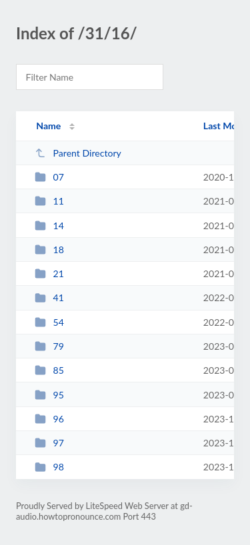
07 (49, 177)
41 (49, 297)
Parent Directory (78, 153)
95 (49, 394)
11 (49, 201)
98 (49, 466)
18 (49, 249)
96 (49, 418)
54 (49, 322)
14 (49, 225)
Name (48, 125)
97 (49, 442)
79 (49, 346)
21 (49, 273)
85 (49, 370)
